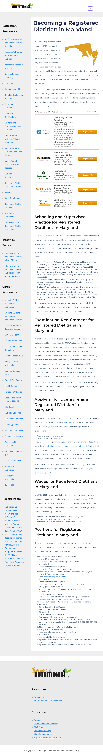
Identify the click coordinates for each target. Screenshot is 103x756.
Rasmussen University (60, 172)
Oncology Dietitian (13, 424)
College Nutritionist (13, 340)
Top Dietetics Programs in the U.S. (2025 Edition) (14, 551)
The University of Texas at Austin (62, 186)
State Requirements (13, 198)
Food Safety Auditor (13, 380)
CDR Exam (9, 83)
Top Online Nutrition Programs (47, 737)
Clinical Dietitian (12, 335)
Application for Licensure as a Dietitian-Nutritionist (66, 446)
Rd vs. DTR (9, 485)
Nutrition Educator (13, 413)
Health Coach (11, 386)
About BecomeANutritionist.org (48, 701)
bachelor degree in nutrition (56, 577)
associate (48, 561)
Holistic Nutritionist (13, 392)
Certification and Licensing (46, 723)
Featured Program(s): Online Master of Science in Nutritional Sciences (64, 192)
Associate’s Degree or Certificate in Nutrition (13, 55)
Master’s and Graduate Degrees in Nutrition (14, 126)
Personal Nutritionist (14, 436)
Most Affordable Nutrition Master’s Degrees (12, 164)
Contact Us (39, 697)
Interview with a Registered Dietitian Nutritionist (13, 226)
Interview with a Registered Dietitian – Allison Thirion (14, 256)
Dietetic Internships (13, 89)
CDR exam (70, 422)
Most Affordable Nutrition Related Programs (12, 139)
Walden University (63, 200)
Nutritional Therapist (14, 418)
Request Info (88, 132)
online (83, 442)
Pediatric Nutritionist (14, 430)
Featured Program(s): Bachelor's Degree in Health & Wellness (64, 177)
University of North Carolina (63, 118)
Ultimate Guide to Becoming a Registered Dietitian (13, 316)
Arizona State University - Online (63, 153)
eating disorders (66, 599)
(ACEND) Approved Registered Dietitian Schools (13, 42)
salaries (65, 507)
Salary (7, 192)
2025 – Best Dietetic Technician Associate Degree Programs (14, 562)
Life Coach (9, 407)
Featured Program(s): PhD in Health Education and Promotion (63, 204)
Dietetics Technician (14, 356)
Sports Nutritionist (13, 460)
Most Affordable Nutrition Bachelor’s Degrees (13, 151)
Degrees (38, 720)
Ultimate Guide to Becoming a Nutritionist (12, 303)
